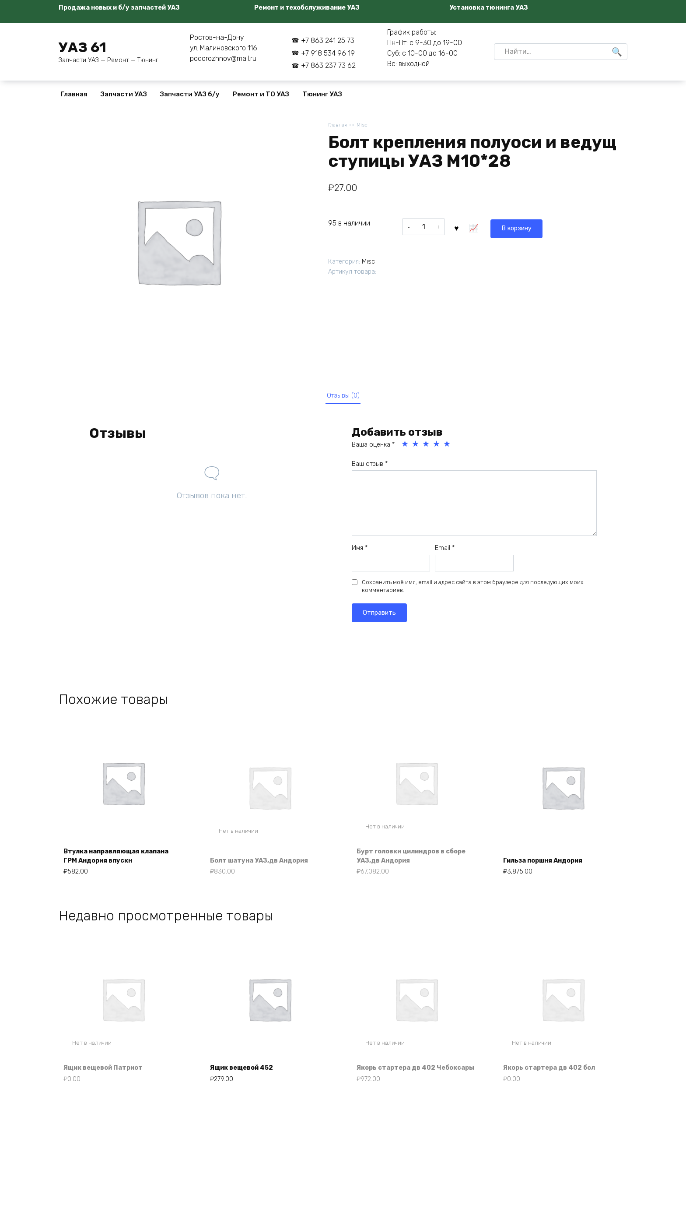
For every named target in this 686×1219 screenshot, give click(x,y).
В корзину (477, 226)
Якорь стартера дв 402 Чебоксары (400, 1079)
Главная (74, 94)
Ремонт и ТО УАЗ (261, 94)
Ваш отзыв (370, 467)
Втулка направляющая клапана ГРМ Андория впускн (122, 859)
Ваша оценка (373, 447)
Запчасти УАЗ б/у (190, 94)
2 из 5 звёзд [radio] (416, 447)
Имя (360, 551)
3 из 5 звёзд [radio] (426, 447)
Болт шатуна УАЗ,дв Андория (265, 864)
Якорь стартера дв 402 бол (554, 1084)
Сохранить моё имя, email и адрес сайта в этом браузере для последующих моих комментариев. (473, 589)
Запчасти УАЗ (124, 94)
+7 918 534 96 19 (328, 53)
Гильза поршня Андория (549, 864)
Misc (365, 125)
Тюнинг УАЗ (322, 94)
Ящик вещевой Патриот (109, 1084)
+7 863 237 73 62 (328, 65)
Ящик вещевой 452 (247, 1084)
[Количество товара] (423, 226)
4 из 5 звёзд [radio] (437, 447)
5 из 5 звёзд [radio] (447, 447)
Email (445, 551)
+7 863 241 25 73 (327, 40)
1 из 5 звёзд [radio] (405, 447)
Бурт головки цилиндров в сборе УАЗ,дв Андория (406, 859)
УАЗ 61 (82, 47)
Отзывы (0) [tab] (343, 396)
